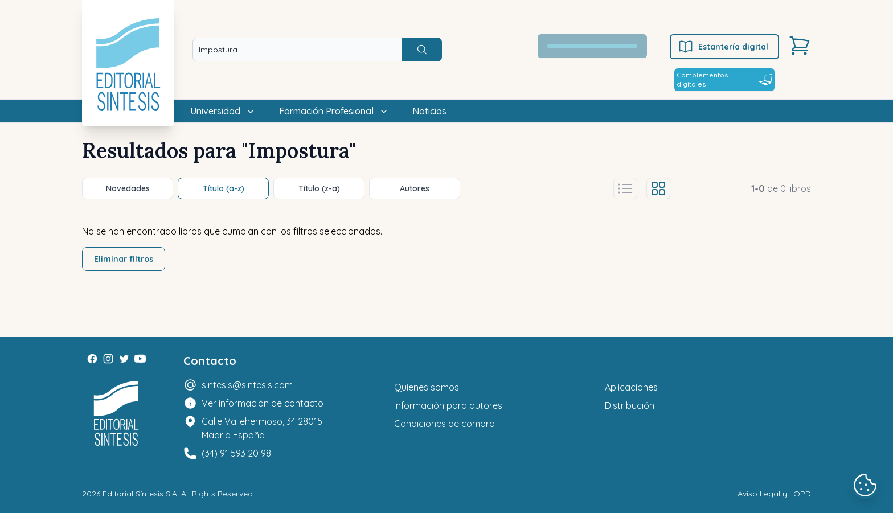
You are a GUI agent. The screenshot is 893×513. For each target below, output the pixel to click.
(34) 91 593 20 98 (236, 453)
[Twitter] (124, 358)
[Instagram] (108, 358)
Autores (414, 188)
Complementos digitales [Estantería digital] (724, 79)
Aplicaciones (631, 387)
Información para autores (448, 405)
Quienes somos (426, 387)
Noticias (429, 111)
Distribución (629, 405)
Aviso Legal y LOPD (774, 494)
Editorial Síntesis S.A (140, 494)
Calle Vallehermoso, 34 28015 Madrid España (262, 428)
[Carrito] (799, 45)
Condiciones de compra (444, 423)
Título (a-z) (223, 188)
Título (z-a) (319, 188)
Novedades (128, 188)
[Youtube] (140, 358)
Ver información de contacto (262, 403)
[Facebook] (92, 358)
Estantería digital (723, 47)
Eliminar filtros (123, 259)
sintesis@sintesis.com (247, 385)
